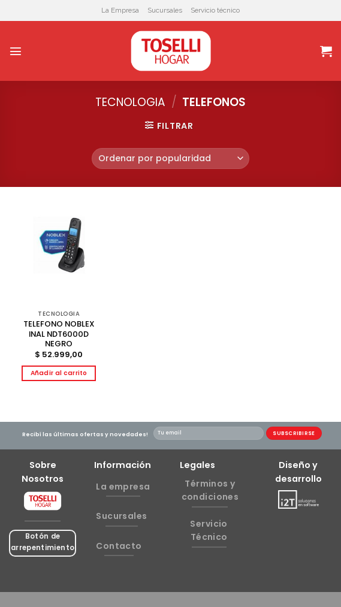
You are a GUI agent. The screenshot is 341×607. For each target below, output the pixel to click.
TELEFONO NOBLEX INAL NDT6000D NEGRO (59, 334)
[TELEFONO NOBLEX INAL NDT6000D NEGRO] (59, 255)
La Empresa (120, 10)
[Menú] (15, 51)
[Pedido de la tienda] (170, 158)
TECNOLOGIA (130, 102)
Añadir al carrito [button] (59, 373)
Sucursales (164, 10)
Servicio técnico (215, 10)
